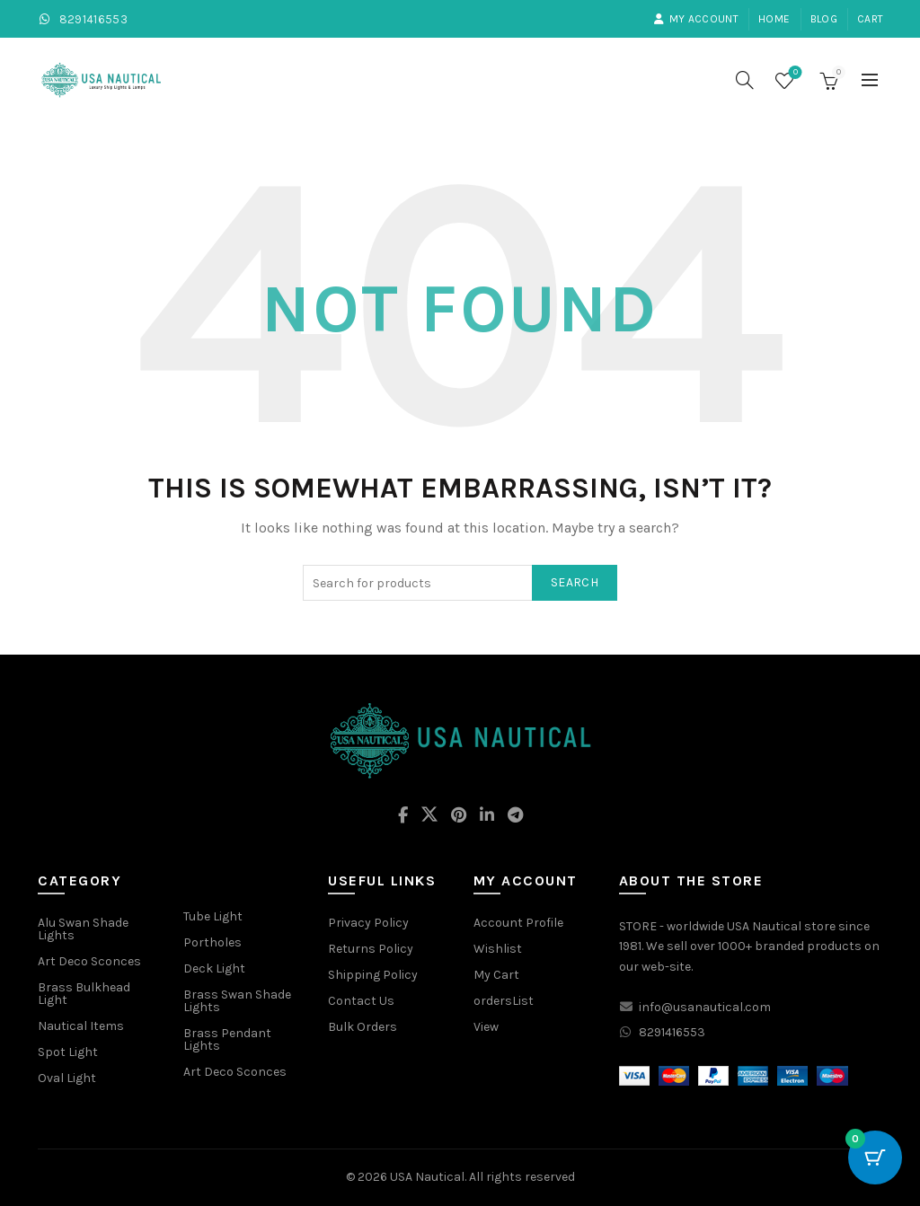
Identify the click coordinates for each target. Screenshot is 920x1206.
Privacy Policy (368, 922)
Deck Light (214, 968)
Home (774, 19)
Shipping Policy (373, 974)
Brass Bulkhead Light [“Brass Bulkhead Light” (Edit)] (84, 994)
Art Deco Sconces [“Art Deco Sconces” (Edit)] (89, 961)
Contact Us (361, 1000)
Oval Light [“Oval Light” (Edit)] (67, 1078)
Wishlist (794, 73)
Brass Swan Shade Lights (237, 1001)
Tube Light (213, 916)
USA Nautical (427, 1176)
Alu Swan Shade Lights (83, 929)
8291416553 (82, 19)
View (486, 1026)
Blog (823, 19)
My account (696, 19)
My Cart (496, 974)
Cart (870, 19)
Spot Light (68, 1052)
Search (574, 582)
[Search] (744, 79)
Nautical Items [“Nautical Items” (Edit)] (81, 1026)
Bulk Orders (362, 1026)
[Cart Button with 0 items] (875, 1161)
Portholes (212, 942)
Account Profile (518, 922)
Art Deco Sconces (235, 1071)
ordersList (503, 1000)
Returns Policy (370, 948)
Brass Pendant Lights (227, 1039)
